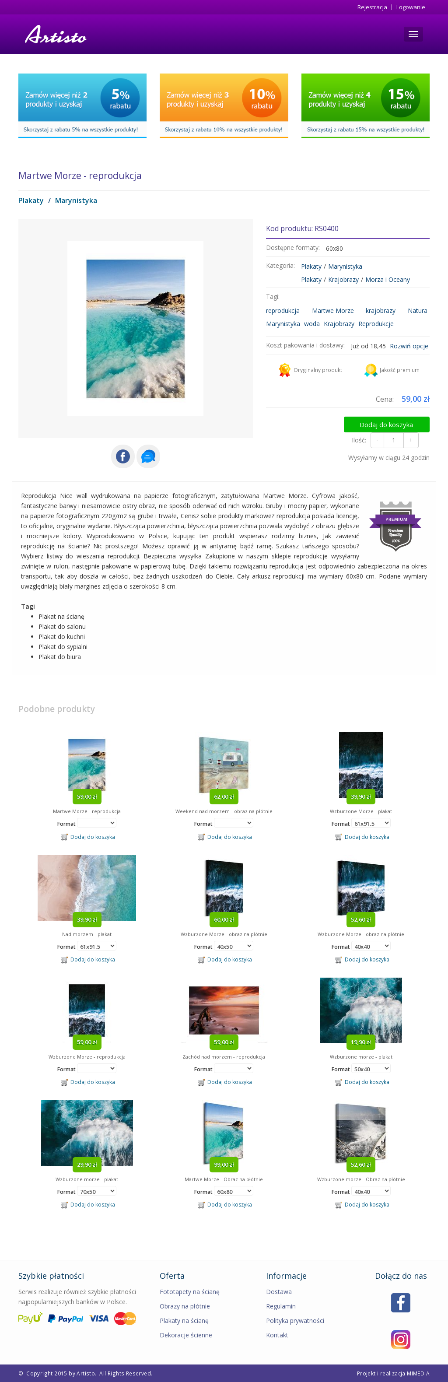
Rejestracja (372, 7)
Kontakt (277, 1335)
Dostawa (279, 1291)
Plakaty (31, 200)
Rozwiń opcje (409, 346)
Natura (417, 310)
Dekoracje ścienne (186, 1335)
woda (312, 323)
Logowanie (410, 7)
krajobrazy (381, 310)
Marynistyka (76, 200)
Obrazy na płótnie (185, 1306)
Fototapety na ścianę (190, 1291)
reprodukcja (283, 310)
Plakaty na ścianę (184, 1320)
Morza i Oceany (387, 279)
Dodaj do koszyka (393, 422)
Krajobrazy (343, 279)
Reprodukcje (376, 323)
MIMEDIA (418, 1373)
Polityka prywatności (295, 1320)
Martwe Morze (333, 310)
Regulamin (281, 1306)
